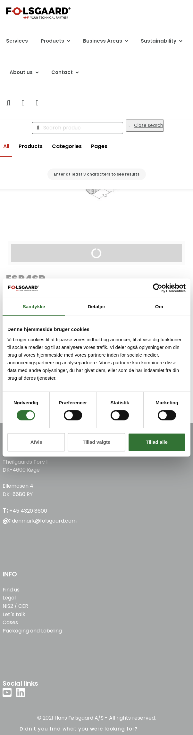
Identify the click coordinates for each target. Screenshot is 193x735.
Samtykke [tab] (34, 306)
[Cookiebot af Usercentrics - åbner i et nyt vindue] (158, 288)
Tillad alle (157, 442)
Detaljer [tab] (96, 306)
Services (17, 40)
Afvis (36, 442)
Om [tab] (159, 306)
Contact (62, 72)
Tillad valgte (96, 442)
